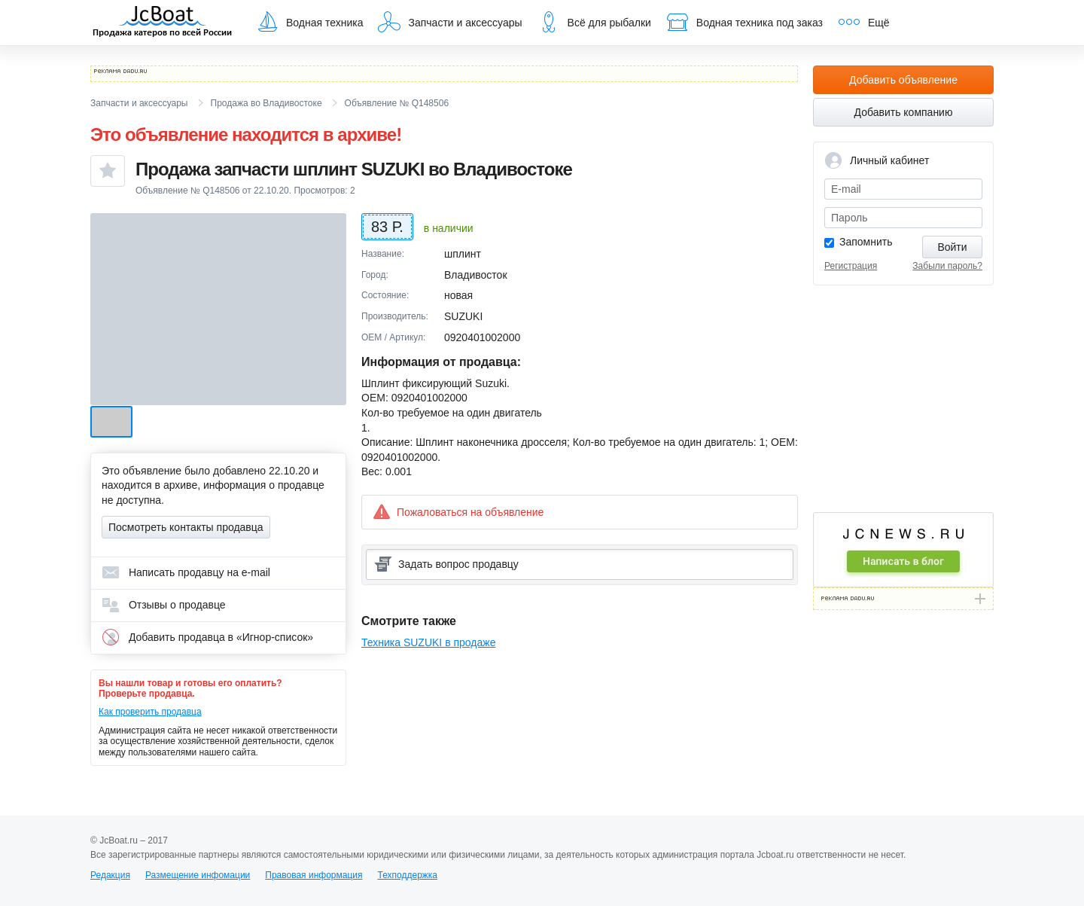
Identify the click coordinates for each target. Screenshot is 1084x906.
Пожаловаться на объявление (458, 511)
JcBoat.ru (162, 23)
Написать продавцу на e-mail (186, 572)
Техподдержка (407, 875)
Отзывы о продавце (164, 605)
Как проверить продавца (150, 711)
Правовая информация (313, 875)
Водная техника (309, 22)
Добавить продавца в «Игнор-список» (207, 637)
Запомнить (866, 242)
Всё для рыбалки (594, 22)
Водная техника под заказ (744, 22)
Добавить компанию (903, 112)
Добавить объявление (903, 80)
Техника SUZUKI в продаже (428, 642)
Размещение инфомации (197, 875)
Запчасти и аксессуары (450, 22)
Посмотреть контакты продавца (185, 527)
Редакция (110, 875)
